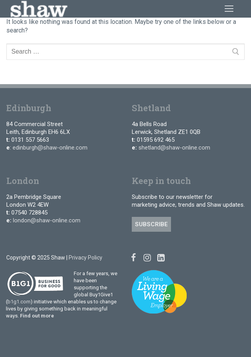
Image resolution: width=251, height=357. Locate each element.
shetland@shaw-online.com (174, 147)
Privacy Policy (85, 257)
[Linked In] (161, 257)
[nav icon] (229, 8)
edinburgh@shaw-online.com (50, 147)
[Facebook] (133, 257)
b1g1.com (19, 302)
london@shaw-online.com (46, 220)
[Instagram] (147, 257)
